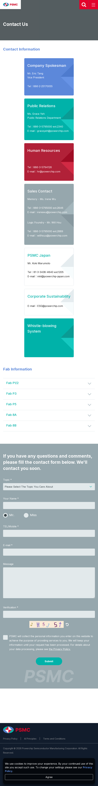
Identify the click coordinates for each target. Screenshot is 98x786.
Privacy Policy (10, 738)
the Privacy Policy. (59, 649)
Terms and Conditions (54, 738)
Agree (49, 777)
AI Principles (30, 738)
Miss (33, 515)
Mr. (11, 515)
